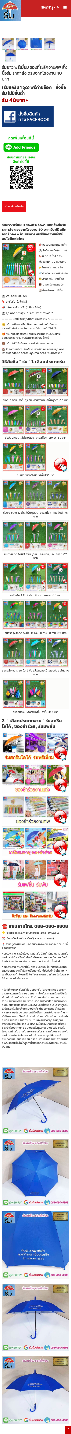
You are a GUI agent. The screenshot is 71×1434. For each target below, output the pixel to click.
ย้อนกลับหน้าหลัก (14, 206)
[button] (65, 7)
